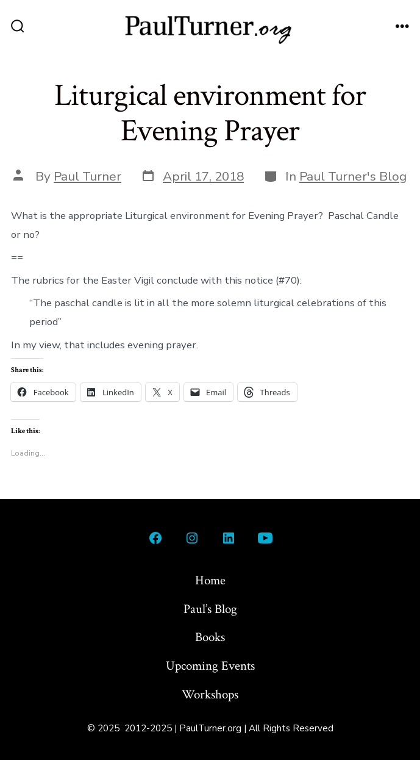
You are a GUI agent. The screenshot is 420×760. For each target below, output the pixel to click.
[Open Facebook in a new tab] (155, 538)
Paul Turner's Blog (353, 176)
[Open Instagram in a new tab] (192, 538)
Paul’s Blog (210, 609)
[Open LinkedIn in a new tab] (229, 538)
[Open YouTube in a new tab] (265, 538)
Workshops (210, 694)
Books (210, 637)
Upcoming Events (210, 666)
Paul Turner (87, 176)
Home (210, 580)
